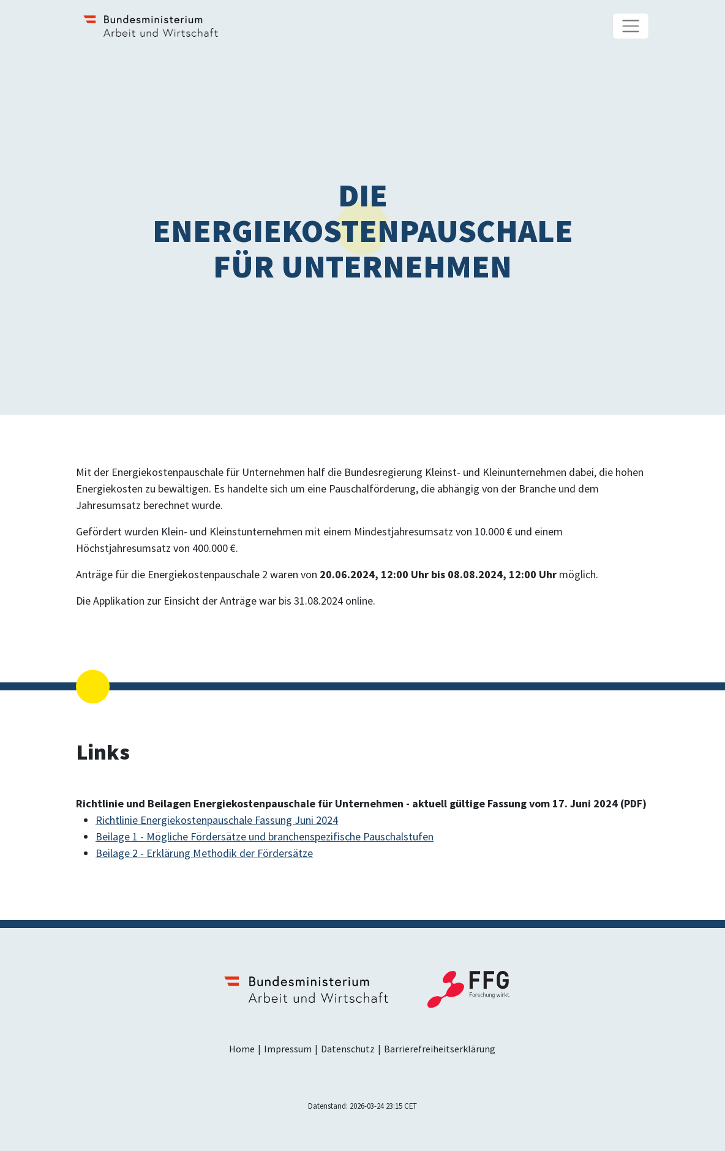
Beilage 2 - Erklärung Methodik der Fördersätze (204, 853)
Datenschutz (348, 1049)
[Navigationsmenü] (630, 26)
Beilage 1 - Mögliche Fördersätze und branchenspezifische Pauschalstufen (265, 836)
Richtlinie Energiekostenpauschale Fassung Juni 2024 (217, 820)
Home (242, 1049)
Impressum (288, 1049)
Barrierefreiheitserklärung (439, 1049)
